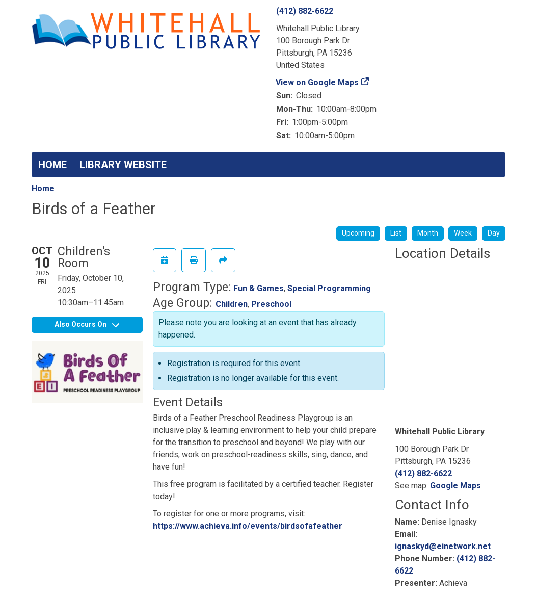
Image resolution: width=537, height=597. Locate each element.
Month (427, 233)
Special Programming (329, 288)
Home (43, 188)
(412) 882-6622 (304, 11)
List (395, 233)
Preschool (271, 304)
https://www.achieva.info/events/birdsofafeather (247, 526)
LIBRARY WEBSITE (123, 165)
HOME (52, 165)
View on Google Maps (317, 82)
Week (463, 233)
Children (232, 304)
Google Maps (455, 485)
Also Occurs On (87, 324)
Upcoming (358, 233)
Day (494, 233)
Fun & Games (258, 288)
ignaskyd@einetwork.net (443, 546)
